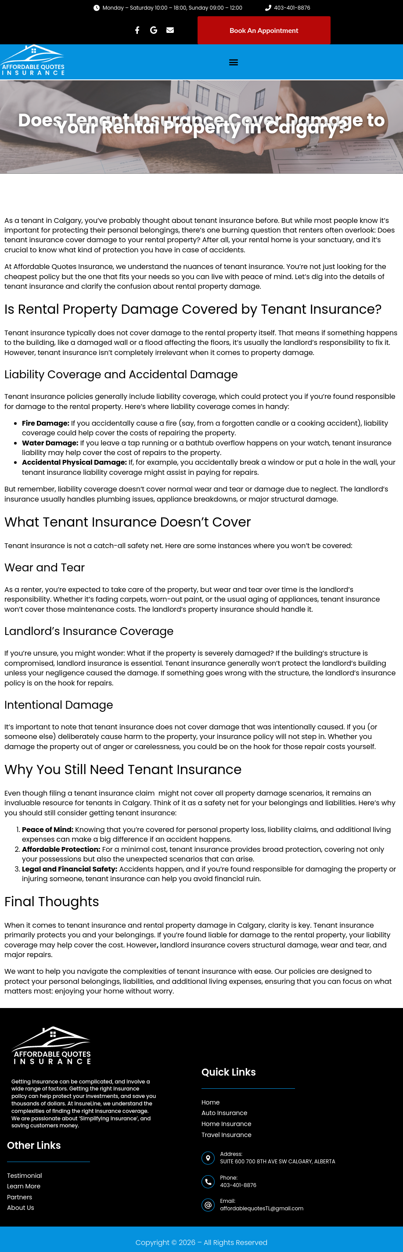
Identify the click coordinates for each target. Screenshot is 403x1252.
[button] (234, 61)
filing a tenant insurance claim (102, 793)
